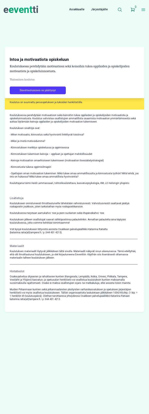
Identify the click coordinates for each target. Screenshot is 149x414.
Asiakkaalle (76, 9)
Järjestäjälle (99, 9)
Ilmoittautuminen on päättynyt (38, 90)
